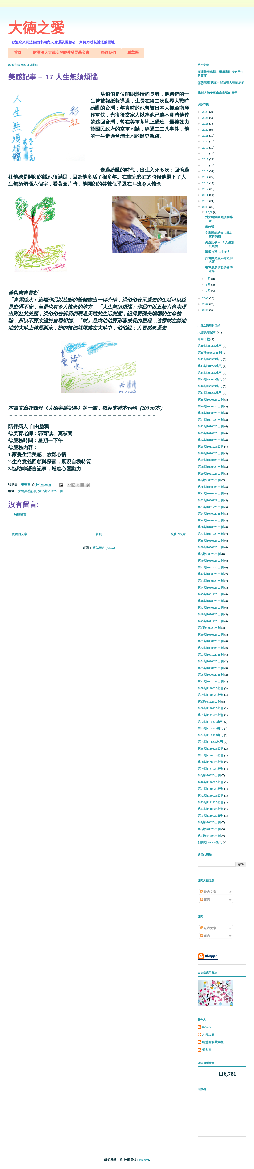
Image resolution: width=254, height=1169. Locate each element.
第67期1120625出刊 (210, 755)
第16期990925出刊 (210, 386)
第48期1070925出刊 (211, 614)
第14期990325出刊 (210, 373)
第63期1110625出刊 (210, 728)
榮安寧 (206, 1050)
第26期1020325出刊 (211, 453)
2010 (205, 201)
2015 (205, 171)
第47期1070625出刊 (211, 607)
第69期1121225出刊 (210, 768)
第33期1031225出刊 (211, 507)
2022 (205, 129)
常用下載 (204, 339)
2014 (205, 177)
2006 (205, 310)
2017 (205, 159)
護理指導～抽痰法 (217, 252)
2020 (205, 141)
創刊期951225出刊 (210, 842)
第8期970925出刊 (209, 829)
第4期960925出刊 (209, 627)
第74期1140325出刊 (210, 809)
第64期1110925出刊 (210, 735)
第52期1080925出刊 (211, 648)
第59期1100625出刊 (210, 695)
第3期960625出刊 (209, 554)
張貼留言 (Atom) (104, 548)
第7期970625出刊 (209, 822)
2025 (205, 112)
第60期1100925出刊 (210, 708)
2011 (205, 195)
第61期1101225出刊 (210, 715)
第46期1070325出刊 (211, 601)
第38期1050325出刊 (211, 540)
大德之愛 (36, 28)
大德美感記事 (27, 491)
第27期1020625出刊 (211, 460)
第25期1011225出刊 (210, 446)
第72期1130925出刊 (210, 795)
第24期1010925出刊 (211, 440)
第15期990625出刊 (210, 379)
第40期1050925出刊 (211, 560)
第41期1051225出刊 (211, 567)
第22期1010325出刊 (211, 426)
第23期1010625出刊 (211, 433)
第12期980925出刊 (210, 359)
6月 (208, 284)
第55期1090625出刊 (211, 668)
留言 (205, 899)
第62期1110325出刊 (210, 722)
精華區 (133, 52)
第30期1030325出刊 (211, 487)
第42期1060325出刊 (211, 574)
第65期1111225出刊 (210, 742)
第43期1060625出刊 (211, 581)
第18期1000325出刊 (211, 399)
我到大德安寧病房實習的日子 (217, 93)
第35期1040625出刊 (211, 520)
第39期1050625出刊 (211, 547)
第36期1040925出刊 (211, 527)
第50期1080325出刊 (211, 634)
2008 (205, 298)
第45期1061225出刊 (211, 594)
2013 (205, 183)
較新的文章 (19, 534)
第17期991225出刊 (210, 393)
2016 (205, 165)
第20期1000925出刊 (211, 413)
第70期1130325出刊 (210, 782)
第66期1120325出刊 (210, 748)
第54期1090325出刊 (211, 661)
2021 (205, 135)
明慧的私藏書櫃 (213, 1042)
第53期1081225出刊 (211, 654)
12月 (209, 212)
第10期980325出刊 (210, 346)
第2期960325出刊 (209, 480)
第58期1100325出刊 (210, 688)
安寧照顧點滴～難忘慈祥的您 (219, 234)
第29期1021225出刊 (211, 473)
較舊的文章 (178, 534)
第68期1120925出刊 (210, 762)
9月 (208, 278)
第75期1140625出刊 (210, 815)
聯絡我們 (108, 52)
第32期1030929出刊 (211, 500)
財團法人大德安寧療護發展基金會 (61, 52)
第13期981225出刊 (50, 491)
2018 (205, 153)
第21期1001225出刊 (211, 420)
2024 (205, 117)
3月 (208, 290)
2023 (205, 123)
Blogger (144, 1159)
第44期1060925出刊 (211, 587)
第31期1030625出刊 (211, 493)
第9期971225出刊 (209, 836)
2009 (205, 207)
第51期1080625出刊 (211, 641)
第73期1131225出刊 (210, 802)
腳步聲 (209, 227)
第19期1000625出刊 (211, 406)
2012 (205, 189)
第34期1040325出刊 (211, 513)
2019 (205, 147)
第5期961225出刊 (209, 701)
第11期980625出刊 (210, 352)
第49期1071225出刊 (211, 621)
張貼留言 (20, 514)
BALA (206, 1026)
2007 (205, 304)
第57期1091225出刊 (211, 681)
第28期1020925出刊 (211, 466)
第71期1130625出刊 (210, 788)
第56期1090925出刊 (211, 674)
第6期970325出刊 (209, 775)
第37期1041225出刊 (211, 534)
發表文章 (208, 892)
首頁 (17, 52)
